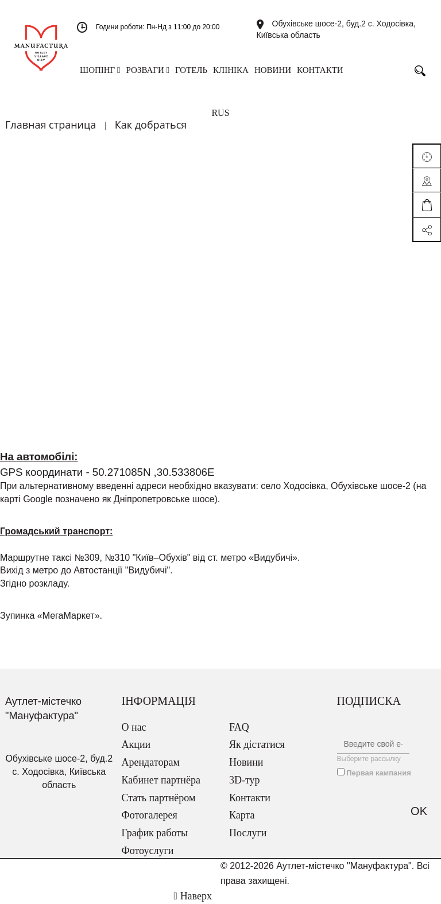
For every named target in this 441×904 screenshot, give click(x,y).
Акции (136, 744)
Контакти (249, 798)
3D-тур (244, 780)
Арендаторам (151, 762)
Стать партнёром (159, 798)
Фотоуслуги (148, 850)
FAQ (239, 727)
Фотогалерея (149, 815)
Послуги (247, 833)
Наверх (193, 896)
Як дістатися (257, 744)
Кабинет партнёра (161, 780)
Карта (242, 815)
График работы (155, 833)
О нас (134, 727)
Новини (246, 762)
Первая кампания (378, 773)
